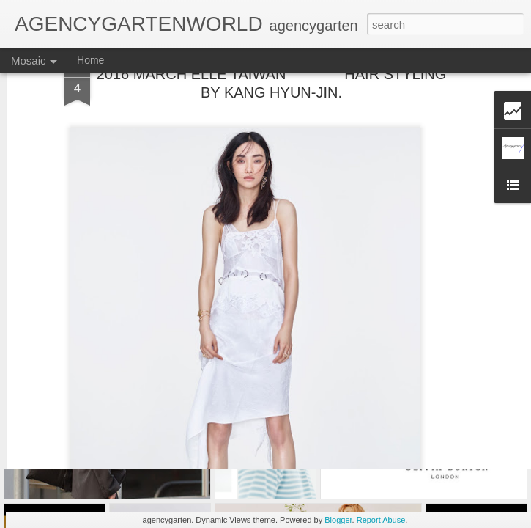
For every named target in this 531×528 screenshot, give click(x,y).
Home (90, 60)
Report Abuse (381, 520)
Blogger (338, 520)
